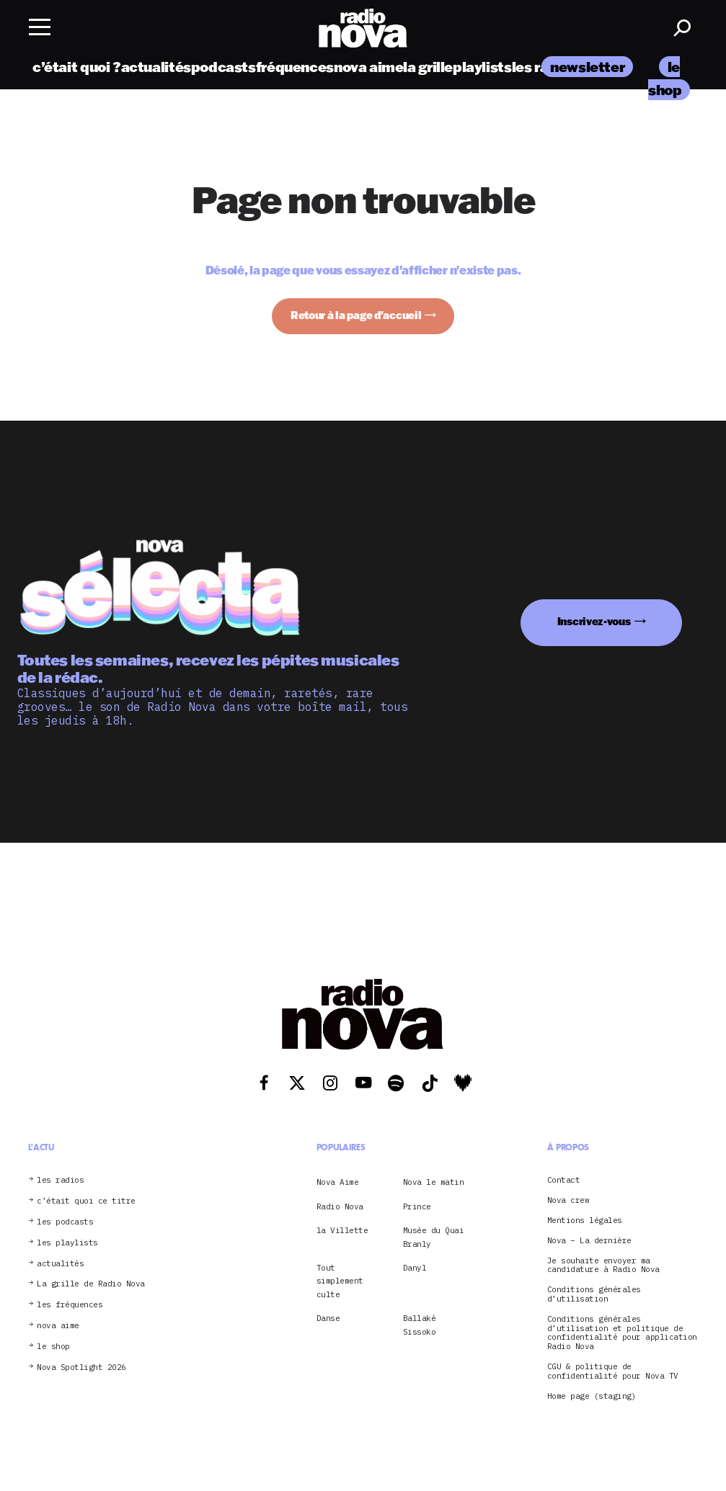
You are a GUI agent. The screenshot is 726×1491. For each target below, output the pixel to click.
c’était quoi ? (76, 67)
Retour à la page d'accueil (356, 315)
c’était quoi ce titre (86, 1201)
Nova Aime (337, 1182)
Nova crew (568, 1200)
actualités (156, 67)
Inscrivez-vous (594, 621)
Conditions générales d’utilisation (594, 1294)
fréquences (295, 67)
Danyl (415, 1268)
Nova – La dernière (589, 1240)
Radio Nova (339, 1206)
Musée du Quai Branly (433, 1236)
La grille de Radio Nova (91, 1284)
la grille (428, 67)
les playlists (67, 1243)
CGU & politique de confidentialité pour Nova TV (612, 1371)
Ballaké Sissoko (419, 1324)
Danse (328, 1318)
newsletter (587, 67)
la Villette (342, 1230)
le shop (53, 1346)
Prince (417, 1206)
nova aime (369, 67)
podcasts (223, 67)
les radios (60, 1180)
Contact (563, 1180)
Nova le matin (433, 1182)
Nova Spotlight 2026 (81, 1367)
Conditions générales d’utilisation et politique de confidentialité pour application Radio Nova (622, 1333)
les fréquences (69, 1304)
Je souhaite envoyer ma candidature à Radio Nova (603, 1265)
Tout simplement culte (339, 1281)
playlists (482, 67)
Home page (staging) (592, 1396)
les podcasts (65, 1222)
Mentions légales (584, 1220)
